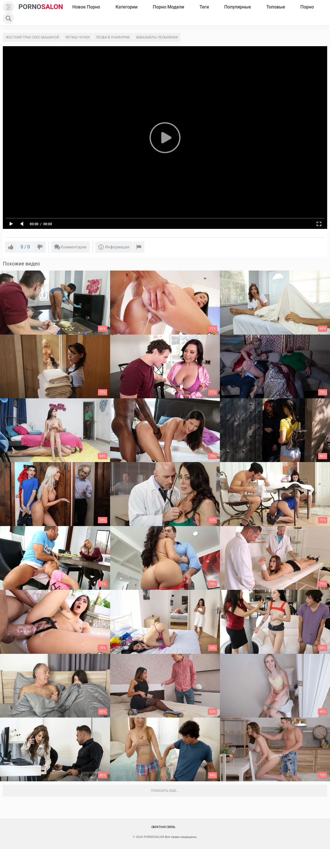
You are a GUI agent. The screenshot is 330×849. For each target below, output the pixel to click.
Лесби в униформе (113, 37)
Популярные (237, 7)
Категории (126, 7)
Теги (204, 7)
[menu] (8, 7)
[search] (8, 18)
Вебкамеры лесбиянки (157, 37)
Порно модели (168, 7)
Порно (307, 7)
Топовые (275, 7)
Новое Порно (86, 7)
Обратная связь (163, 827)
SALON (40, 7)
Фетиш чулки (77, 37)
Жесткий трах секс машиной (32, 37)
